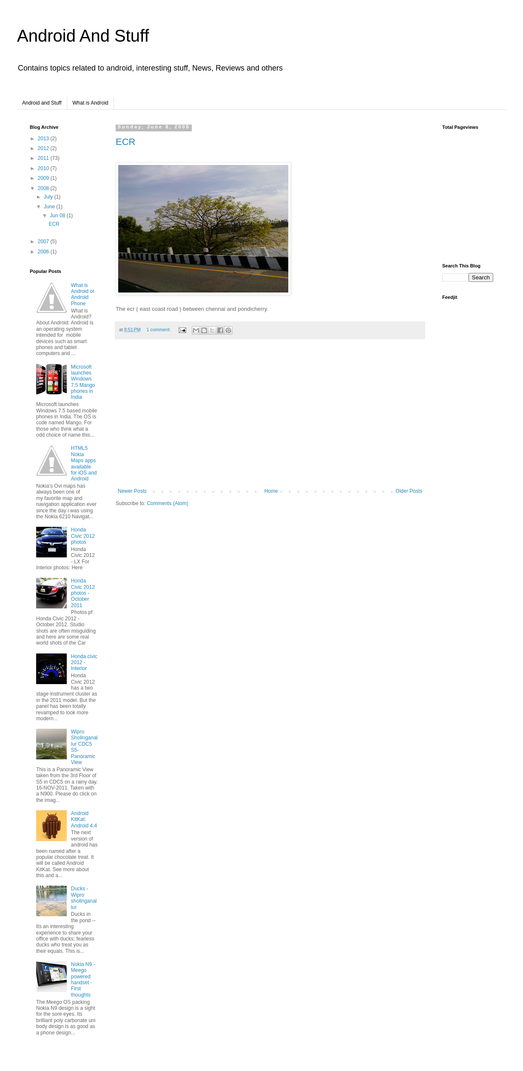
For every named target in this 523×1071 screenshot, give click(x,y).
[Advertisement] (270, 417)
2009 (44, 178)
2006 (44, 252)
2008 (44, 188)
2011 (44, 158)
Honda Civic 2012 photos (83, 536)
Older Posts (408, 491)
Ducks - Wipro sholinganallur (84, 898)
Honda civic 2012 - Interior (84, 662)
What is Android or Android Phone (82, 294)
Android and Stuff (42, 103)
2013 (44, 139)
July (49, 197)
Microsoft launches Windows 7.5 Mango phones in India (83, 382)
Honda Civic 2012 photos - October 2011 (83, 593)
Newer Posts (132, 491)
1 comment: (159, 329)
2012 (44, 148)
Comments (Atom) (167, 503)
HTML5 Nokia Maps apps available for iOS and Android (84, 463)
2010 (44, 168)
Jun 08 (58, 216)
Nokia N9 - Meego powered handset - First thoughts (83, 979)
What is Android (90, 103)
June (50, 207)
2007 (44, 241)
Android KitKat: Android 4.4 (84, 819)
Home (271, 491)
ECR (125, 141)
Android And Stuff (83, 35)
